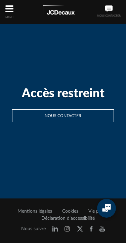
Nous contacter (63, 116)
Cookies (70, 211)
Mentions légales (34, 211)
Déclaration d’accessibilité (68, 218)
